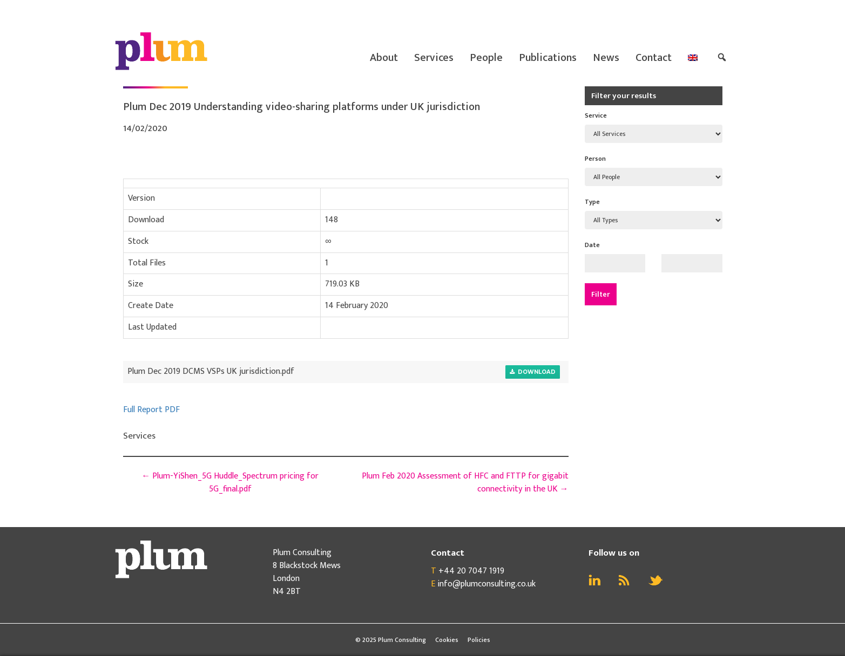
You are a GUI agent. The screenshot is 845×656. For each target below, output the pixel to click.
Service (596, 115)
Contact (654, 58)
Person (595, 158)
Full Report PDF (151, 409)
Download (533, 371)
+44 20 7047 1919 (471, 571)
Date (592, 245)
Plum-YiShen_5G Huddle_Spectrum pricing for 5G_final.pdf (230, 482)
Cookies (446, 639)
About (384, 58)
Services (434, 58)
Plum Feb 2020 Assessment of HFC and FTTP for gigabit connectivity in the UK (465, 482)
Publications (548, 58)
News (606, 58)
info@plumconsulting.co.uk (486, 584)
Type (592, 202)
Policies (479, 639)
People (486, 58)
